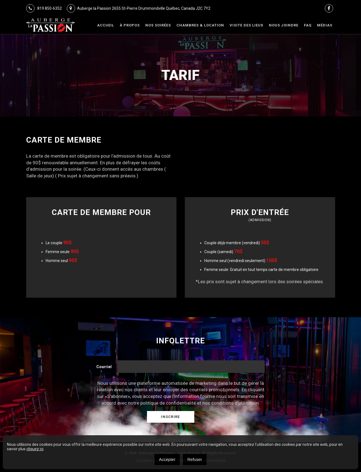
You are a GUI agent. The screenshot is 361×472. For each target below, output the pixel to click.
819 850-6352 (44, 8)
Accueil (105, 25)
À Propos (130, 25)
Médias (324, 25)
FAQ (307, 25)
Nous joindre (283, 25)
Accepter (167, 459)
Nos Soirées (158, 25)
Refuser (194, 459)
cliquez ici (34, 449)
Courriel (104, 367)
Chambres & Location (200, 25)
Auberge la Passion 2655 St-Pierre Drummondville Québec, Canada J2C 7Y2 (138, 8)
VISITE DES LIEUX (246, 25)
